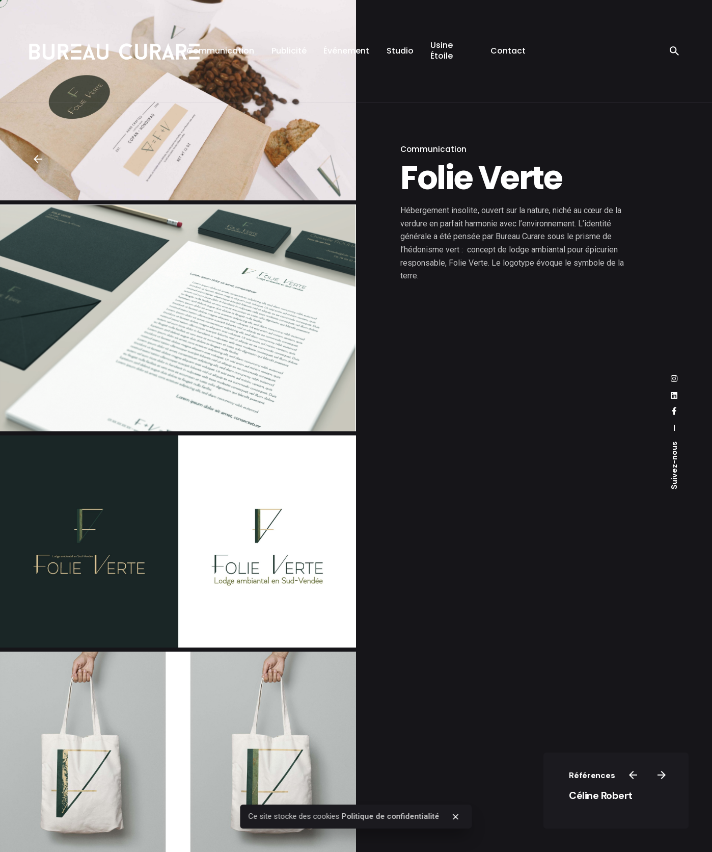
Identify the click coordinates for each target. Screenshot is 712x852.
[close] (456, 817)
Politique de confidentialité (391, 816)
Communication (433, 149)
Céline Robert (601, 795)
